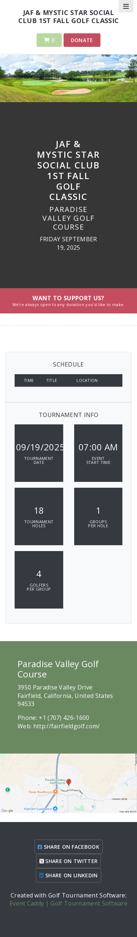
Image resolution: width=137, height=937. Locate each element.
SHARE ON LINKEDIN (68, 875)
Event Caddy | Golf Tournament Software (68, 903)
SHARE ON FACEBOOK (68, 846)
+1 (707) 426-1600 (64, 718)
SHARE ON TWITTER (68, 861)
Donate (82, 40)
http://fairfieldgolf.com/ (66, 726)
